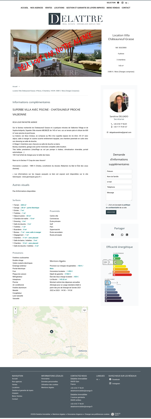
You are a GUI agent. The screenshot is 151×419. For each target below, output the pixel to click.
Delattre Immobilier (79, 380)
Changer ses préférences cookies (97, 415)
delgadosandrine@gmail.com (120, 133)
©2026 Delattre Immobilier (40, 415)
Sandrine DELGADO (119, 117)
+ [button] (15, 310)
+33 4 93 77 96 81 (120, 125)
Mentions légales (59, 415)
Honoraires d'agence (75, 415)
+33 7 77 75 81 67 (120, 128)
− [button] (15, 313)
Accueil (15, 87)
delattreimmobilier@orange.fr (81, 392)
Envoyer (111, 213)
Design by (115, 415)
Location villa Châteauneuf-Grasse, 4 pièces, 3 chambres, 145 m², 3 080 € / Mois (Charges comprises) (46, 92)
